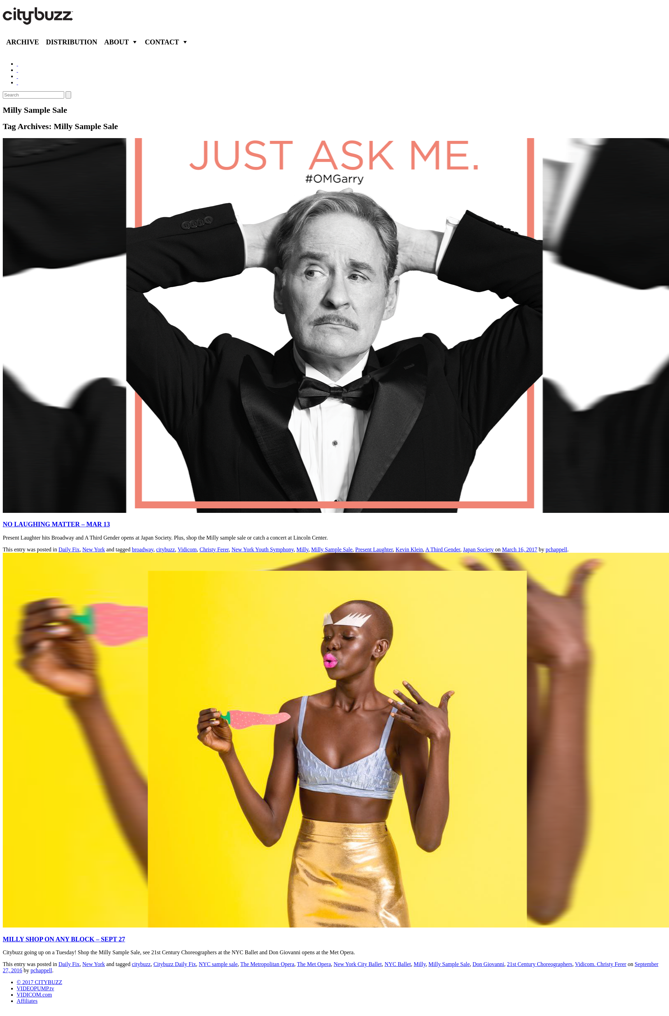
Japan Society (478, 549)
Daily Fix (68, 549)
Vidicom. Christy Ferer (600, 964)
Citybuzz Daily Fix (174, 964)
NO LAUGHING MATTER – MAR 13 (56, 524)
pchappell (556, 549)
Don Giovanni (488, 964)
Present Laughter (374, 549)
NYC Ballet (397, 964)
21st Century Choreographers (539, 964)
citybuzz (165, 549)
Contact (162, 42)
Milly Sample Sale (332, 549)
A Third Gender (442, 549)
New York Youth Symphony (262, 549)
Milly (302, 549)
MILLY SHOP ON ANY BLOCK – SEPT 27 (64, 939)
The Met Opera (314, 964)
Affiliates (27, 1001)
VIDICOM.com (34, 995)
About (116, 42)
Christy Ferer (214, 549)
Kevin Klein (409, 549)
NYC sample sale (218, 964)
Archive (22, 42)
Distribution (71, 42)
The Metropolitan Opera (267, 964)
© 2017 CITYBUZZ (39, 982)
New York (93, 549)
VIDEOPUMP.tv (35, 988)
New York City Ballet (357, 964)
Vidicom (187, 549)
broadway (142, 549)
